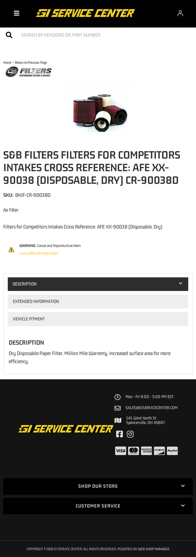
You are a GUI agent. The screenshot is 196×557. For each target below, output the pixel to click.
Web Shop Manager (153, 549)
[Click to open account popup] (180, 13)
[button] (98, 35)
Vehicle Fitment (29, 318)
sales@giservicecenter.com (151, 408)
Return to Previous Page (31, 62)
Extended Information (36, 301)
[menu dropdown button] (17, 13)
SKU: (8, 195)
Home (7, 62)
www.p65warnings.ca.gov (38, 253)
